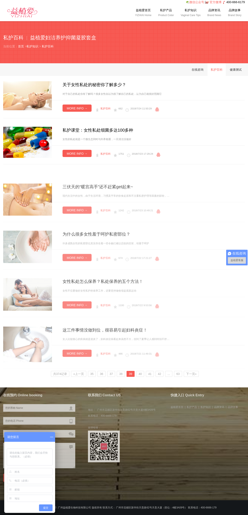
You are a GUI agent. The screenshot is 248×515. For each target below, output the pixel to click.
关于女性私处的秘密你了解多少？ (94, 84)
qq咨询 (157, 109)
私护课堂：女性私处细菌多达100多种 (98, 130)
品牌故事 (234, 13)
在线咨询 (197, 69)
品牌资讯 (214, 13)
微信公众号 (195, 2)
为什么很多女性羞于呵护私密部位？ (96, 245)
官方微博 (216, 2)
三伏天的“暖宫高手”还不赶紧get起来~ (98, 198)
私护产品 (166, 13)
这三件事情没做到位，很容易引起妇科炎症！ (105, 341)
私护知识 (191, 13)
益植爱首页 (143, 13)
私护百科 (48, 46)
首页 (21, 46)
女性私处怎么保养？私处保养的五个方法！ (103, 292)
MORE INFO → (77, 108)
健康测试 (236, 69)
